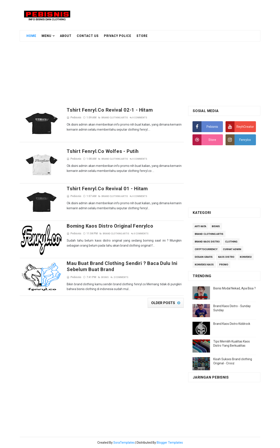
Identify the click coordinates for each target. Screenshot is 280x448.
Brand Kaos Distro (207, 241)
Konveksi (246, 257)
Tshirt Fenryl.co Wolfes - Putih (103, 151)
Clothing (231, 241)
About (66, 36)
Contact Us (88, 36)
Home (31, 36)
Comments (139, 117)
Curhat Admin (232, 249)
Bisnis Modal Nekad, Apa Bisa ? (234, 288)
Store (142, 36)
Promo (223, 264)
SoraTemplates (124, 442)
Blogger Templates (170, 442)
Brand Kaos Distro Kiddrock (231, 323)
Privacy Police (117, 36)
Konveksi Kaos (204, 264)
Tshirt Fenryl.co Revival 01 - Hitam (107, 188)
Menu (46, 36)
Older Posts (163, 303)
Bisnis (105, 277)
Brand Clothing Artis (115, 117)
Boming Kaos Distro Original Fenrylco (110, 226)
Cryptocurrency (206, 249)
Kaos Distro (226, 257)
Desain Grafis (204, 257)
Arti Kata (200, 226)
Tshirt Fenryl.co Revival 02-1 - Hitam (110, 110)
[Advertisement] (180, 14)
